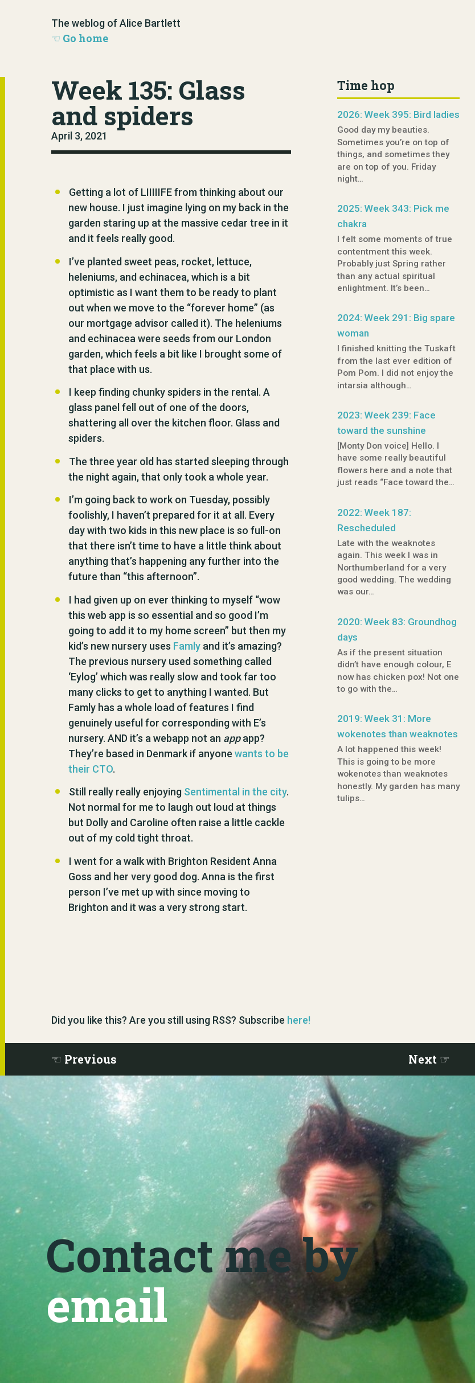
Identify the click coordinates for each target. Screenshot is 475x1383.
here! (298, 1020)
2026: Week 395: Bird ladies (398, 114)
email (106, 1304)
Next (422, 1059)
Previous (90, 1059)
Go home (85, 38)
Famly (186, 646)
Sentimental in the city (235, 792)
